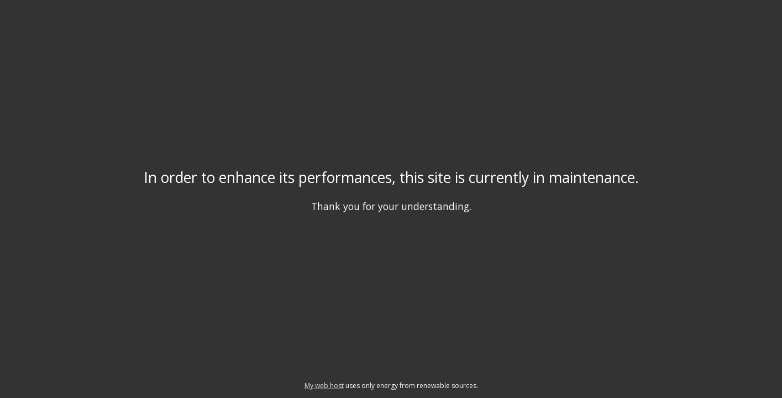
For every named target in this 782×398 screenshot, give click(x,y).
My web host (324, 385)
